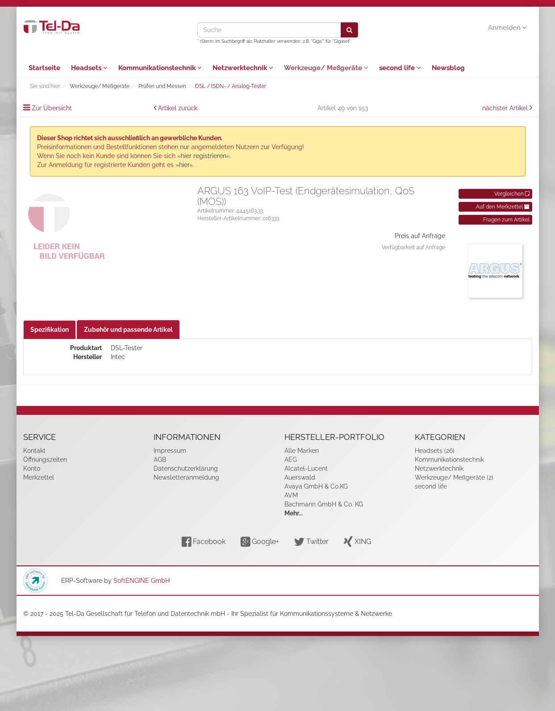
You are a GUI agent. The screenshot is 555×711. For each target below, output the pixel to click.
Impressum (170, 450)
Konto (31, 468)
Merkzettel (38, 477)
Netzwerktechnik (243, 68)
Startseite (44, 68)
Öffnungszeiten (45, 459)
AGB (160, 459)
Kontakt (34, 450)
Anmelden (507, 28)
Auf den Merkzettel (503, 207)
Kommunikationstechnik (160, 68)
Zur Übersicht (52, 108)
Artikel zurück (177, 108)
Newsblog (448, 68)
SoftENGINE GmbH (141, 580)
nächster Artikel (506, 108)
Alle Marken (301, 450)
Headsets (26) (435, 450)
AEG (290, 459)
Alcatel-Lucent (306, 468)
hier (184, 164)
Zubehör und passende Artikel (128, 329)
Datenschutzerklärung (186, 468)
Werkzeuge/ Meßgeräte (326, 68)
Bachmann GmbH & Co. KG (323, 504)
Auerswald (299, 477)
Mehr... (293, 513)
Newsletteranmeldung (186, 477)
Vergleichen (512, 194)
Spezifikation (49, 329)
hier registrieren (203, 155)
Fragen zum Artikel (506, 220)
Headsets (89, 68)
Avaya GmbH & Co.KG (316, 486)
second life (400, 68)
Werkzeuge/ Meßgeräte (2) (454, 477)
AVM (291, 495)
